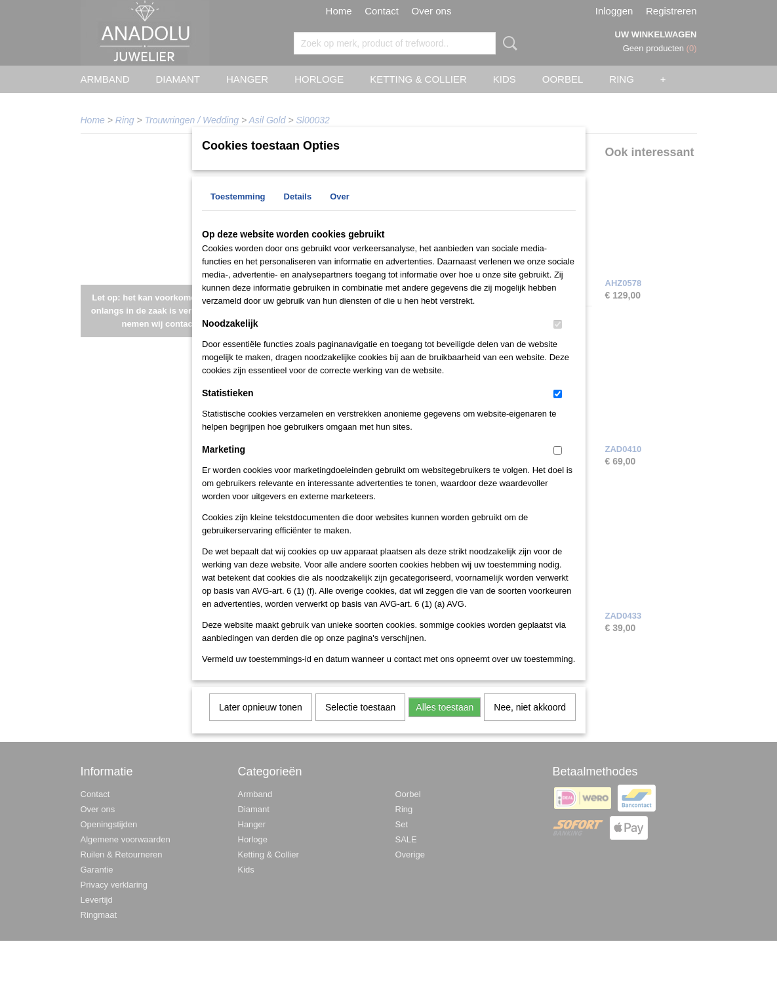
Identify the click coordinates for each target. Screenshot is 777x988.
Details (298, 213)
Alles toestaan (444, 724)
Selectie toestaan (360, 724)
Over (339, 213)
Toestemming (238, 213)
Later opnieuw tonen (260, 724)
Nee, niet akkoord (530, 724)
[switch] (557, 341)
